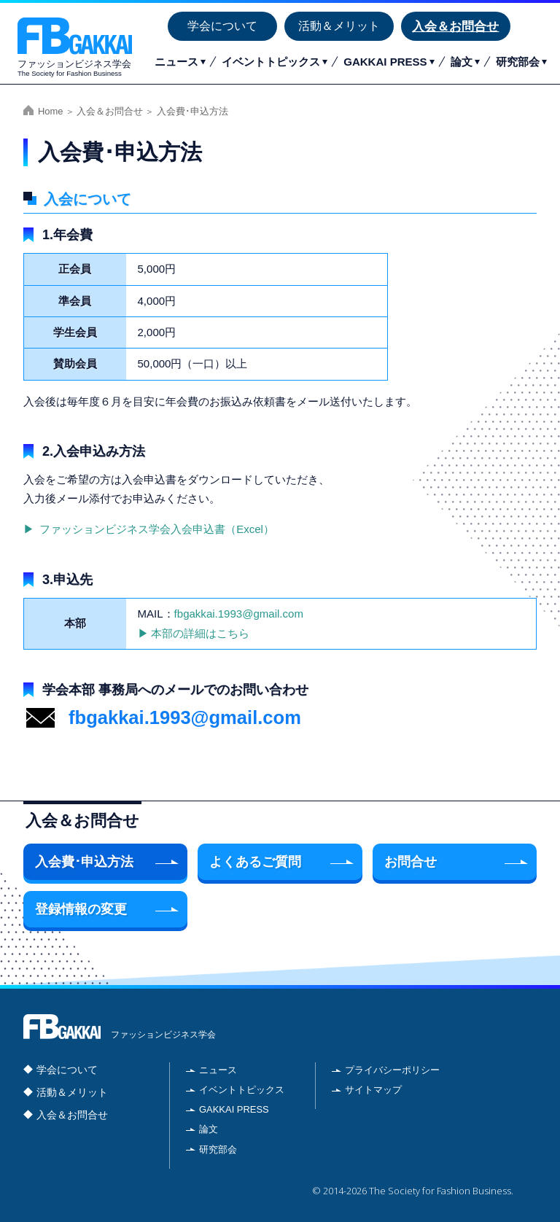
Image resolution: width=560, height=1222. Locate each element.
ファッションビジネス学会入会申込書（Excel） (155, 529)
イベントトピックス (271, 61)
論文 (461, 61)
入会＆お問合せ (455, 26)
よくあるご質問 (255, 862)
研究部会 (518, 61)
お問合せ (410, 862)
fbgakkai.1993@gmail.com (238, 613)
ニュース (176, 61)
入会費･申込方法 (84, 862)
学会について (222, 26)
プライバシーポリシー (392, 1070)
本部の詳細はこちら (200, 633)
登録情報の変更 (81, 909)
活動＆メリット (339, 26)
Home (50, 111)
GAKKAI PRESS (385, 61)
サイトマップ (373, 1089)
